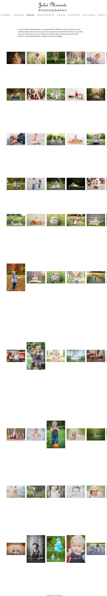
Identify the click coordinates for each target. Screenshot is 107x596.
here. (60, 36)
